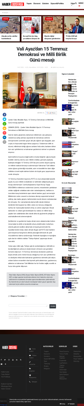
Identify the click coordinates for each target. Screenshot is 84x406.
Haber (70, 190)
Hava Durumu (64, 351)
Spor (45, 361)
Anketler (76, 354)
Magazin (47, 368)
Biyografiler (77, 356)
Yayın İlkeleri (5, 374)
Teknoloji (47, 364)
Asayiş (46, 366)
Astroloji (76, 361)
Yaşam (29, 3)
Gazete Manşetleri (63, 378)
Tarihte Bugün (62, 366)
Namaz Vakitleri (62, 357)
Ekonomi (36, 3)
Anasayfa (5, 12)
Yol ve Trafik (64, 354)
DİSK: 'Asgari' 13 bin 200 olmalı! (73, 153)
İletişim (33, 382)
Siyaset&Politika (57, 3)
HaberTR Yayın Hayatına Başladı (73, 199)
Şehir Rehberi (64, 374)
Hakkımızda (5, 372)
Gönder (52, 306)
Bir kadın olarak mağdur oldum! (73, 121)
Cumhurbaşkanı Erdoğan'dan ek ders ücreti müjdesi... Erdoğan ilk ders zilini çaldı (74, 107)
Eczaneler (63, 360)
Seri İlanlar (63, 372)
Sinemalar (63, 370)
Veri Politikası (5, 377)
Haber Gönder (6, 389)
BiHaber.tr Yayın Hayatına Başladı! (73, 144)
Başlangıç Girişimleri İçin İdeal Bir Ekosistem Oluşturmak (73, 132)
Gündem (45, 3)
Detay (62, 404)
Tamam (71, 404)
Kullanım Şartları (6, 384)
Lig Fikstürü (63, 363)
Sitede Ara (77, 351)
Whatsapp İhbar (6, 386)
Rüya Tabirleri (78, 359)
